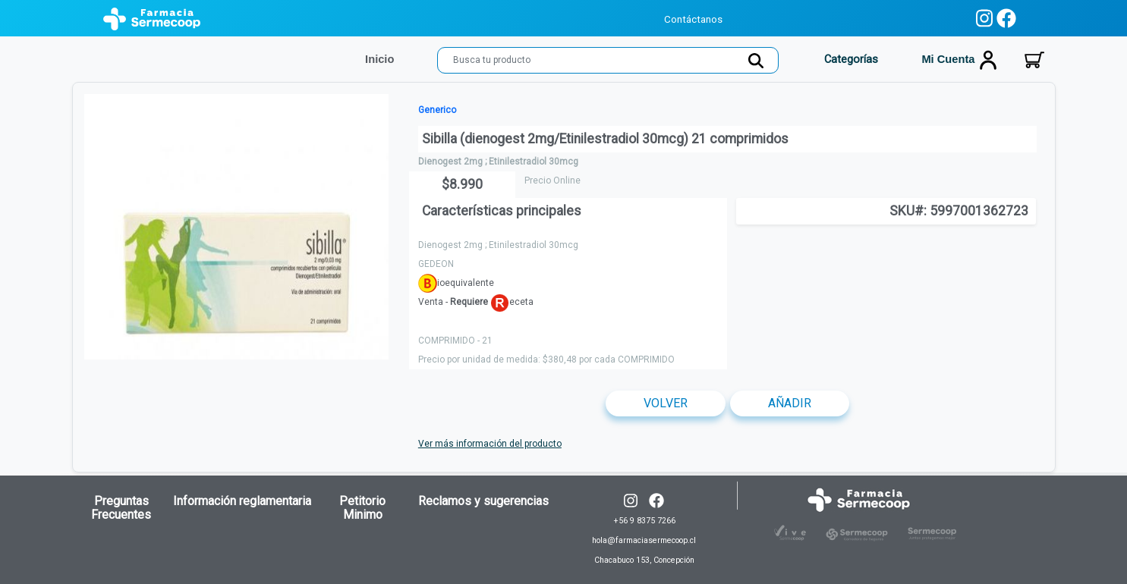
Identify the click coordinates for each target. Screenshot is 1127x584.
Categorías (849, 59)
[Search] (608, 60)
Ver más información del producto (490, 443)
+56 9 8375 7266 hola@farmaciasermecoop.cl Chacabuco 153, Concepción (644, 540)
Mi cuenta (959, 60)
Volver (666, 403)
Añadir (789, 403)
